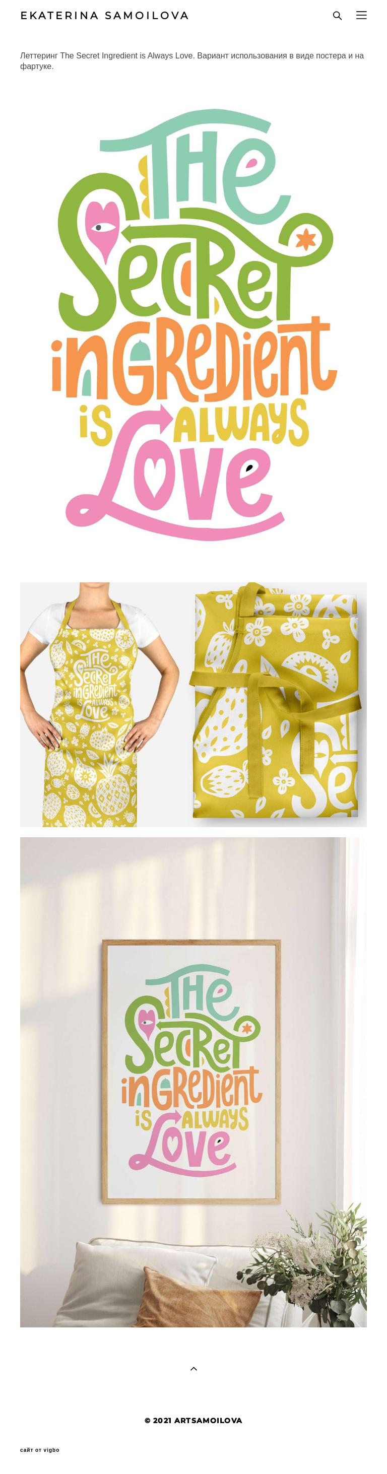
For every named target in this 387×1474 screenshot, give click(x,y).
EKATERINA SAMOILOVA (105, 16)
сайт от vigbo (39, 1450)
